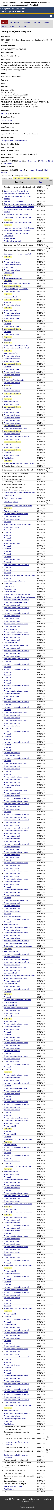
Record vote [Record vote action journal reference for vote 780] (8, 1072)
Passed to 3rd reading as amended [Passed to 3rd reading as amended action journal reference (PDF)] (16, 289)
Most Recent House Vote (21, 178)
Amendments (37, 22)
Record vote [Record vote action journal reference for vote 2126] (8, 351)
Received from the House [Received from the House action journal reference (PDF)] (13, 498)
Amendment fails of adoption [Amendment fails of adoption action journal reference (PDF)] (14, 380)
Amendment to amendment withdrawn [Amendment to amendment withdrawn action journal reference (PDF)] (17, 927)
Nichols (45, 170)
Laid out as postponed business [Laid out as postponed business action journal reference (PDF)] (15, 581)
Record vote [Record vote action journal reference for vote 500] (8, 1215)
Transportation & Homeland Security (14, 141)
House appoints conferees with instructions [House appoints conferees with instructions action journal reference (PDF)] (19, 228)
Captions (13, 26)
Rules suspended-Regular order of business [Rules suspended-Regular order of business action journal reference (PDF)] (19, 463)
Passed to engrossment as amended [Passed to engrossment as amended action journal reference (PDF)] (17, 594)
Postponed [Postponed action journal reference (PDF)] (8, 584)
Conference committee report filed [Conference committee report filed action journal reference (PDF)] (16, 191)
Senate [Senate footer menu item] (24, 1499)
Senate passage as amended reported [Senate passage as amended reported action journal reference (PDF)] (17, 254)
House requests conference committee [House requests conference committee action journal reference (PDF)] (17, 231)
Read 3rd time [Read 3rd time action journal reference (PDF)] (9, 273)
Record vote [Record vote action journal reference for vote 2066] (8, 377)
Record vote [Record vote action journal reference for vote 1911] (8, 461)
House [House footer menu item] (18, 1499)
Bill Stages (22, 26)
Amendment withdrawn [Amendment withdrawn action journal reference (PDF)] (12, 262)
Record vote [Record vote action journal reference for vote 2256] (8, 281)
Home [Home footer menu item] (6, 1499)
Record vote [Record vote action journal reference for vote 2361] (8, 220)
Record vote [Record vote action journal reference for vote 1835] (8, 508)
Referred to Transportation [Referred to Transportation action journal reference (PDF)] (13, 1486)
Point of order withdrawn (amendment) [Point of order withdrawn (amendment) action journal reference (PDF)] (17, 524)
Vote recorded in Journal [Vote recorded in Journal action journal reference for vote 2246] (12, 286)
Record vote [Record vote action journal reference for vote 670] (8, 1129)
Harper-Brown (33, 161)
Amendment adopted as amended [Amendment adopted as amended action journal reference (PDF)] (16, 428)
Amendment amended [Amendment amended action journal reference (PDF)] (12, 434)
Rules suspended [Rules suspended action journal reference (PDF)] (10, 238)
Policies (22, 1507)
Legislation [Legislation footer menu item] (31, 1499)
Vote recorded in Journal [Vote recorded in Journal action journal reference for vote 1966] (12, 431)
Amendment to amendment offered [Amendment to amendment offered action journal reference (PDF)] (16, 348)
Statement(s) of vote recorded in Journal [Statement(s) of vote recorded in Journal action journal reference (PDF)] (18, 217)
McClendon (43, 161)
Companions (25, 22)
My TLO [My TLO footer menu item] (12, 1499)
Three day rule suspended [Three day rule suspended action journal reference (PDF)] (13, 278)
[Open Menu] (51, 16)
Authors (46, 22)
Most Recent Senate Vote (40, 178)
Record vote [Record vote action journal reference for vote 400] (8, 1268)
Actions (16, 22)
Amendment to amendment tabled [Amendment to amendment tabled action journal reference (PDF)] (16, 345)
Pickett (50, 161)
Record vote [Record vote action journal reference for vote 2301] (8, 257)
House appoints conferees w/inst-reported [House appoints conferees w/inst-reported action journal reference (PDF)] (19, 207)
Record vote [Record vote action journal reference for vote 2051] (8, 385)
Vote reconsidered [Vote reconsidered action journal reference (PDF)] (10, 297)
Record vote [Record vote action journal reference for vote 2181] (8, 321)
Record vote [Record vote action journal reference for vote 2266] (8, 275)
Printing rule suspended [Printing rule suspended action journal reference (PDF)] (12, 241)
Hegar (21, 170)
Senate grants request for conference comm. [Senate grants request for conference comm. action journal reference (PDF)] (19, 204)
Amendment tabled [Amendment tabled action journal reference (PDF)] (10, 310)
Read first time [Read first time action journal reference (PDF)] (9, 495)
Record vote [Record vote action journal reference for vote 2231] (8, 294)
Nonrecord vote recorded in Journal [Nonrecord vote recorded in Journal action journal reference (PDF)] (16, 565)
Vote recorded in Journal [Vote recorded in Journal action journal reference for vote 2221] (12, 300)
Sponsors (5, 26)
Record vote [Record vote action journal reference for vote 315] (8, 1311)
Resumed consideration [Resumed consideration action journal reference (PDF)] (12, 916)
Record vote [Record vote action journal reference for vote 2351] (8, 225)
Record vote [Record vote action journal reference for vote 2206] (8, 308)
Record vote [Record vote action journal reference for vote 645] (8, 1142)
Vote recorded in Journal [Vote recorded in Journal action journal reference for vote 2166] (12, 329)
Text (10, 22)
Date (41, 182)
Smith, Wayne (7, 163)
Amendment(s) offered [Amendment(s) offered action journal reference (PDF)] (12, 270)
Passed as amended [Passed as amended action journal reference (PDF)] (11, 511)
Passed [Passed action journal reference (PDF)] (6, 259)
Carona (31, 170)
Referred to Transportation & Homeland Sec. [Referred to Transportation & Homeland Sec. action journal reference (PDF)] (19, 493)
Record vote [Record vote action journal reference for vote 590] (8, 1169)
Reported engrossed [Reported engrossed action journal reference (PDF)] (11, 502)
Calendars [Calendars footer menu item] (26, 1501)
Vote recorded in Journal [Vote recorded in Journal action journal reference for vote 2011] (12, 407)
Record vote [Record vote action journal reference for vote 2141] (8, 342)
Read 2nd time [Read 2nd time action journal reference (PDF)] (9, 458)
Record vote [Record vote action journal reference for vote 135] (8, 1408)
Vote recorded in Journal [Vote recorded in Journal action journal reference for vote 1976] (12, 426)
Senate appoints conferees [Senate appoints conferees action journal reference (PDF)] (13, 201)
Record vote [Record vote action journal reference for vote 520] (8, 1206)
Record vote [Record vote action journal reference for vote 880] (8, 1019)
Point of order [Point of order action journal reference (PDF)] (9, 267)
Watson (4, 172)
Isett (20, 161)
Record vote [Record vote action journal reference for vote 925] (8, 994)
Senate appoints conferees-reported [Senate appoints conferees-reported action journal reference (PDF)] (16, 194)
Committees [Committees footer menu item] (47, 1499)
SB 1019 (4, 114)
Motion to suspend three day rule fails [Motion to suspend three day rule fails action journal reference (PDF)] (17, 283)
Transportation (6, 120)
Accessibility (30, 1507)
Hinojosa (39, 170)
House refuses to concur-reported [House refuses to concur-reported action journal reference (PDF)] (16, 215)
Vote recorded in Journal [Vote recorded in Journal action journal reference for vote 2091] (12, 364)
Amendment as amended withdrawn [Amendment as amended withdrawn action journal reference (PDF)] (16, 645)
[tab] (4, 22)
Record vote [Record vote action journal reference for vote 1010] (8, 949)
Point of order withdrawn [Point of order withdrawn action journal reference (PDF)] (12, 265)
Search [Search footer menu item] (38, 1499)
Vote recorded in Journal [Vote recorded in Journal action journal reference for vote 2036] (12, 394)
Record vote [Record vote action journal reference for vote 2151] (8, 337)
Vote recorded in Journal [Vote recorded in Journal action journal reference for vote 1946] (12, 442)
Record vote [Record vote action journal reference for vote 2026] (8, 399)
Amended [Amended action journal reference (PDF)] (7, 302)
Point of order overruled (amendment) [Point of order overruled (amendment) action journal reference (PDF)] (17, 959)
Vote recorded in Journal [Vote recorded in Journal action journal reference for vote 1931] (12, 450)
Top (32, 1501)
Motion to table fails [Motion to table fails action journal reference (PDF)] (11, 353)
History (4, 22)
